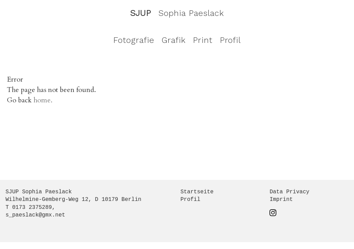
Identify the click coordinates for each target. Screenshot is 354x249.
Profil (230, 40)
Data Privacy (289, 192)
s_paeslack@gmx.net (35, 215)
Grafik (173, 40)
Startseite (197, 192)
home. (42, 100)
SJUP (140, 13)
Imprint (281, 199)
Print (203, 40)
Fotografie (133, 40)
